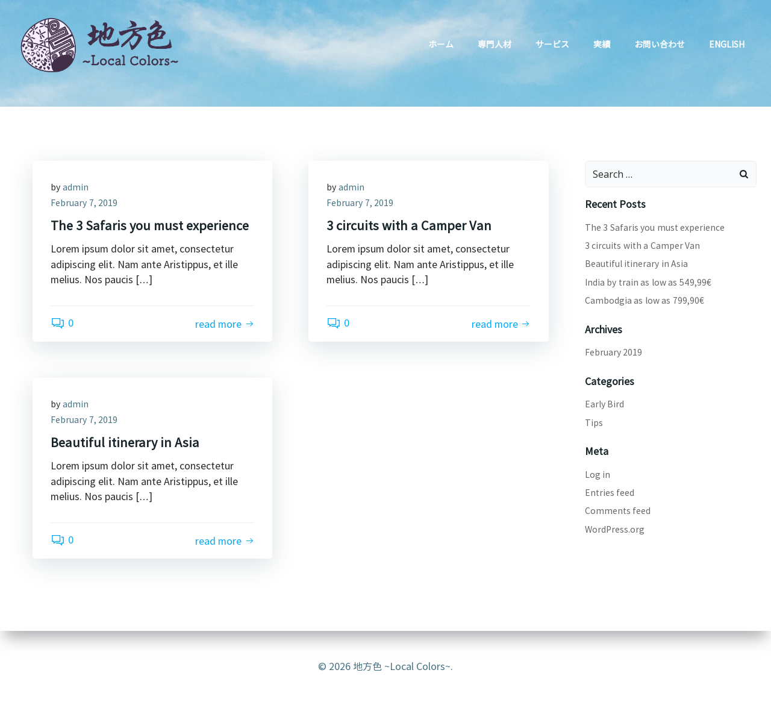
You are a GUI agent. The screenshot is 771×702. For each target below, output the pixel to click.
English (726, 44)
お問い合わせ (659, 44)
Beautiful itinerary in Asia (636, 263)
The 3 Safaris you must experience (655, 227)
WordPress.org (615, 529)
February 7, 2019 (84, 202)
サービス (552, 44)
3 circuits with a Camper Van (643, 245)
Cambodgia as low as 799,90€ (644, 300)
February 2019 (614, 352)
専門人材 (494, 44)
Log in (598, 474)
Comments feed (618, 510)
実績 (601, 44)
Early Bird (605, 404)
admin (76, 187)
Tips (594, 422)
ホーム (441, 44)
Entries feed (610, 492)
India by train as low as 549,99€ (648, 282)
